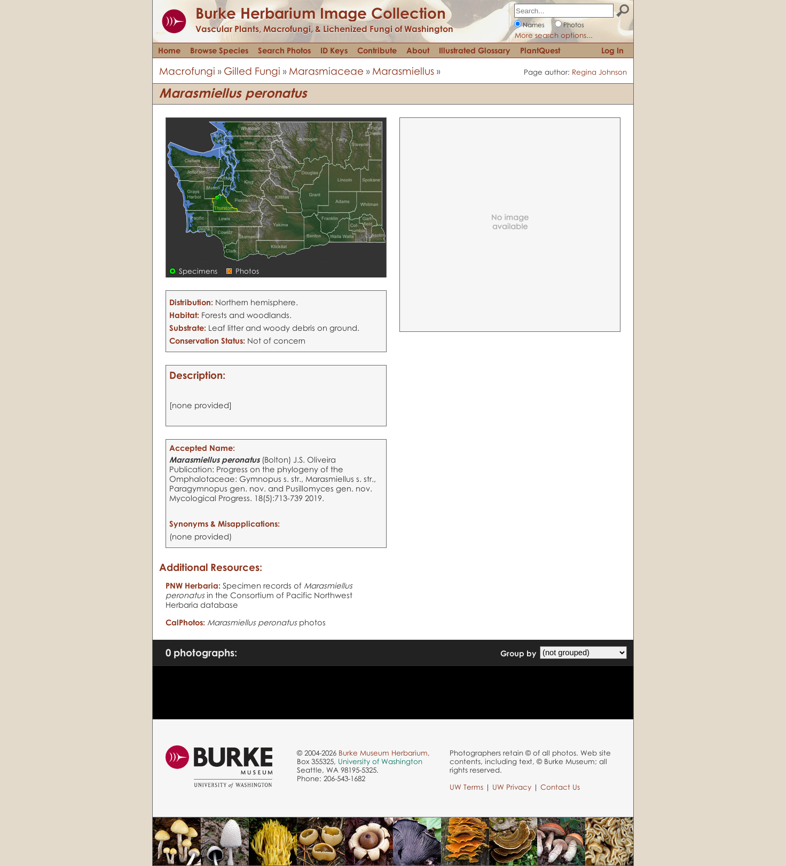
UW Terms (466, 787)
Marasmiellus (403, 71)
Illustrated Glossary (474, 50)
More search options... (554, 35)
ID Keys (334, 50)
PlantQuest (540, 50)
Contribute (377, 50)
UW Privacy (511, 787)
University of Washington (380, 761)
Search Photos (284, 50)
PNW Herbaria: (193, 585)
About (417, 50)
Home (169, 50)
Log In (612, 50)
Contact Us (560, 787)
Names (534, 25)
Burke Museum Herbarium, (384, 753)
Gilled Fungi (252, 71)
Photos (573, 25)
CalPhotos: (185, 622)
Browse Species (219, 50)
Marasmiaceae (326, 71)
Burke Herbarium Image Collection (320, 13)
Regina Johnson (599, 72)
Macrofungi (187, 71)
